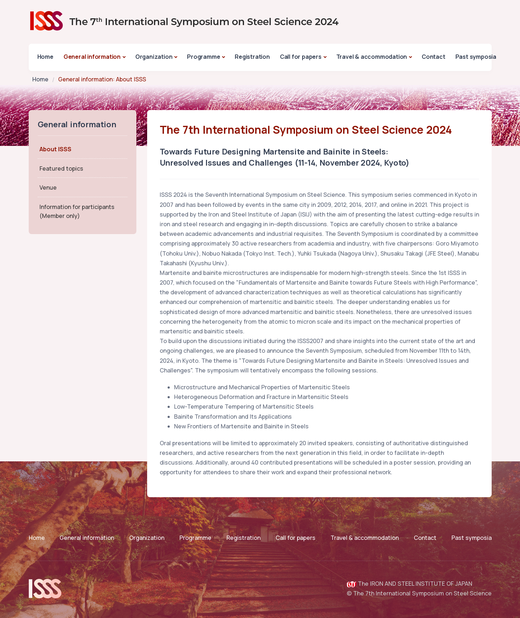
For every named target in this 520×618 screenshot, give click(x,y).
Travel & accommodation (371, 57)
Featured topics (61, 168)
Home (45, 57)
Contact (433, 57)
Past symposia (475, 57)
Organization (154, 57)
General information (92, 57)
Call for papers (301, 57)
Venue (48, 187)
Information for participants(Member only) (76, 211)
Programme (203, 57)
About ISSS (55, 149)
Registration (252, 57)
